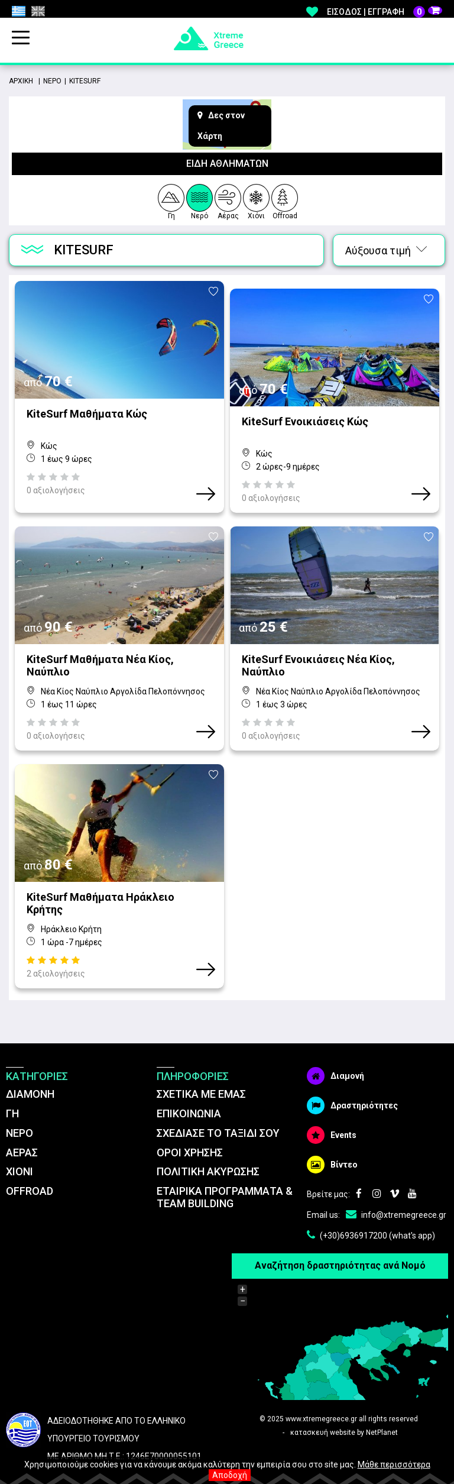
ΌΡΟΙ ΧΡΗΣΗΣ (190, 1129)
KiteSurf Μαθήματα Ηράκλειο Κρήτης (100, 880)
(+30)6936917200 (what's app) (371, 1212)
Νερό (199, 200)
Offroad (285, 200)
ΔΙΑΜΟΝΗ (30, 1071)
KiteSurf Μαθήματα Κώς (87, 414)
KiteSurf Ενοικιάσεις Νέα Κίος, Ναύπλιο (318, 650)
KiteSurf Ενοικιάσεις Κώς (305, 414)
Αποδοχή (229, 1475)
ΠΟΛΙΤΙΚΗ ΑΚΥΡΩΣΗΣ (208, 1148)
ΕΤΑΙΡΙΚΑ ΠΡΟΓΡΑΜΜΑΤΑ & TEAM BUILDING (225, 1174)
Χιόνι (256, 200)
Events (331, 1112)
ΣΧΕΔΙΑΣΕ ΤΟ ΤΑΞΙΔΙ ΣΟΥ (218, 1109)
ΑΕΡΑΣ (22, 1129)
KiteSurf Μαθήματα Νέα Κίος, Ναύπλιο (100, 650)
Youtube (412, 1171)
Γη (170, 200)
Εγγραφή (386, 12)
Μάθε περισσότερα (394, 1464)
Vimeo (394, 1171)
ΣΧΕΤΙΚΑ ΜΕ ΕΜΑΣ (201, 1071)
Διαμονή (335, 1053)
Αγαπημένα (312, 12)
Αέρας (228, 200)
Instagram (376, 1171)
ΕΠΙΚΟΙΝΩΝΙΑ (189, 1090)
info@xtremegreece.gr (396, 1192)
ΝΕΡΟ (19, 1109)
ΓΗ (12, 1090)
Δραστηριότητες (352, 1082)
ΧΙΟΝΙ (19, 1148)
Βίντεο (332, 1141)
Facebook (359, 1171)
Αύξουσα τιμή (386, 250)
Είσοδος (344, 12)
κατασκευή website (322, 1409)
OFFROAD (29, 1168)
